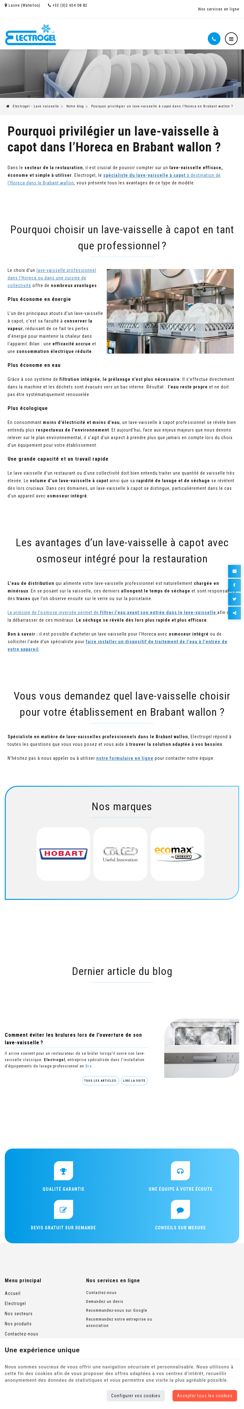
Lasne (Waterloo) (22, 5)
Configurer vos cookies (135, 1395)
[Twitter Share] (234, 599)
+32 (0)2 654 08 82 (67, 5)
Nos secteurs (19, 1313)
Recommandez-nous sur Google (116, 1310)
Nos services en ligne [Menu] (113, 1281)
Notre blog (75, 106)
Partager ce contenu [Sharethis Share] (234, 613)
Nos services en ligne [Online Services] (218, 9)
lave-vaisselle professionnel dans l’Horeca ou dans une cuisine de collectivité (52, 278)
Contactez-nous (21, 1333)
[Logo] (31, 34)
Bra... (90, 1066)
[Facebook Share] (234, 585)
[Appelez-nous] (214, 38)
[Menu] (231, 38)
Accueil (13, 1293)
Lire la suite (134, 1080)
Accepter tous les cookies (205, 1395)
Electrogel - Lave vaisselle (32, 106)
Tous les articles (100, 1080)
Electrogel (15, 1303)
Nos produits (18, 1323)
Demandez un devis (104, 1301)
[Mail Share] (234, 571)
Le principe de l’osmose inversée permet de (112, 612)
